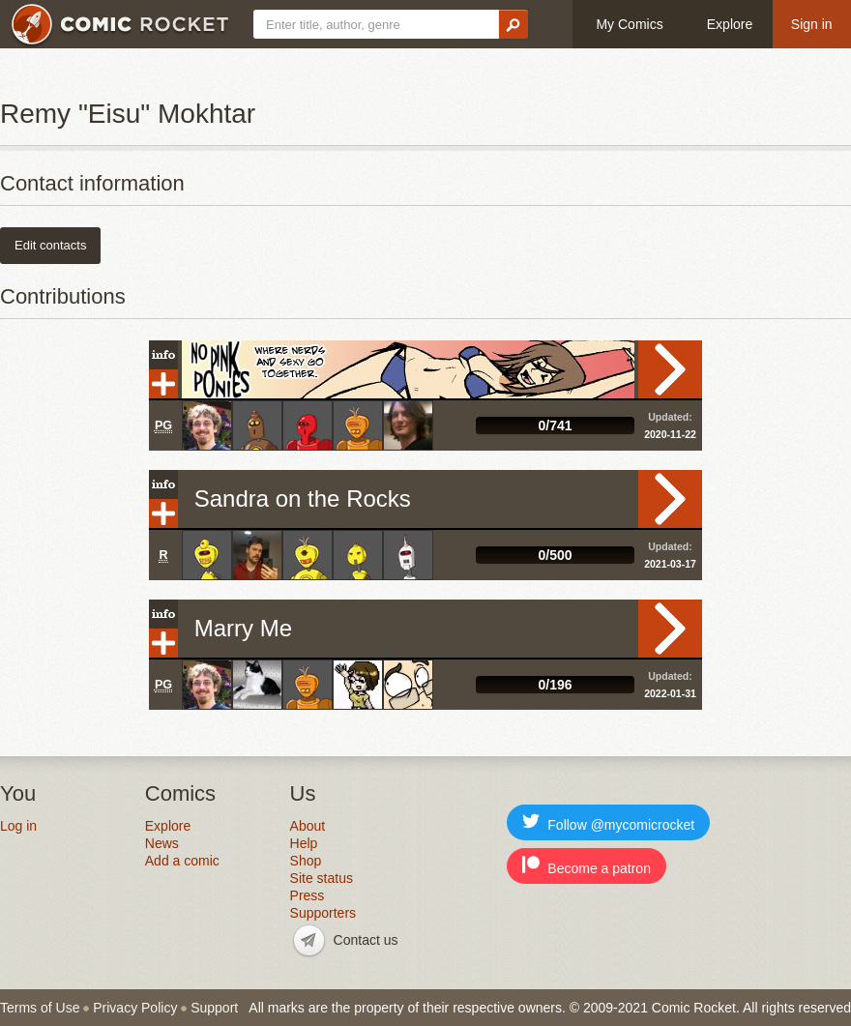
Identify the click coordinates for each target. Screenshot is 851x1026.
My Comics (629, 24)
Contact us (366, 940)
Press (307, 895)
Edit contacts (50, 245)
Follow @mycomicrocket (608, 822)
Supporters (323, 913)
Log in (18, 826)
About (308, 826)
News (162, 843)
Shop (306, 860)
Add (163, 383)
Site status (321, 878)
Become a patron (586, 866)
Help (304, 843)
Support (214, 1007)
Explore (729, 24)
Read (670, 369)
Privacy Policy (135, 1007)
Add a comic (182, 860)
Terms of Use (39, 1007)
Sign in (812, 24)
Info (163, 354)
